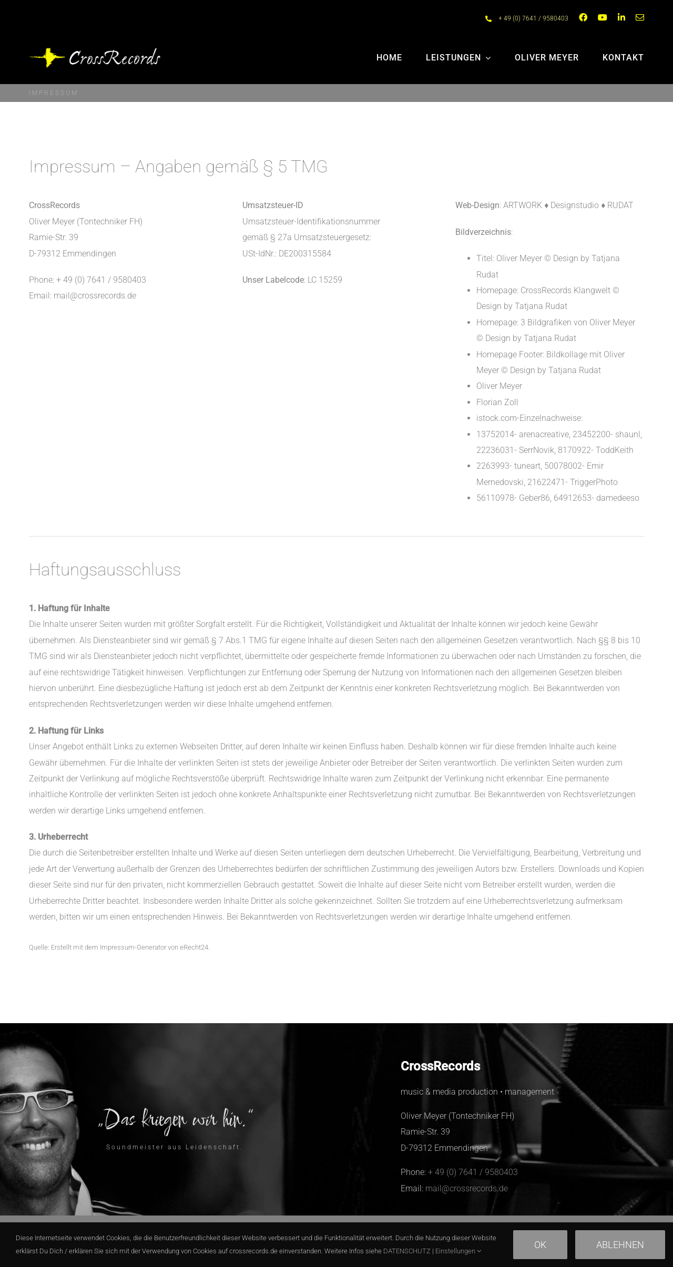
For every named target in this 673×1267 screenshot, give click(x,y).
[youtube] (602, 17)
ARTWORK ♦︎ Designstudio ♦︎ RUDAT (568, 205)
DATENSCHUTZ (407, 1251)
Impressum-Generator (133, 947)
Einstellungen (458, 1251)
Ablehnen (620, 1244)
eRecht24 (194, 947)
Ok (540, 1244)
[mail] (640, 17)
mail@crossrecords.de (95, 296)
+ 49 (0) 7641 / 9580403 (533, 18)
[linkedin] (621, 17)
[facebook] (583, 17)
